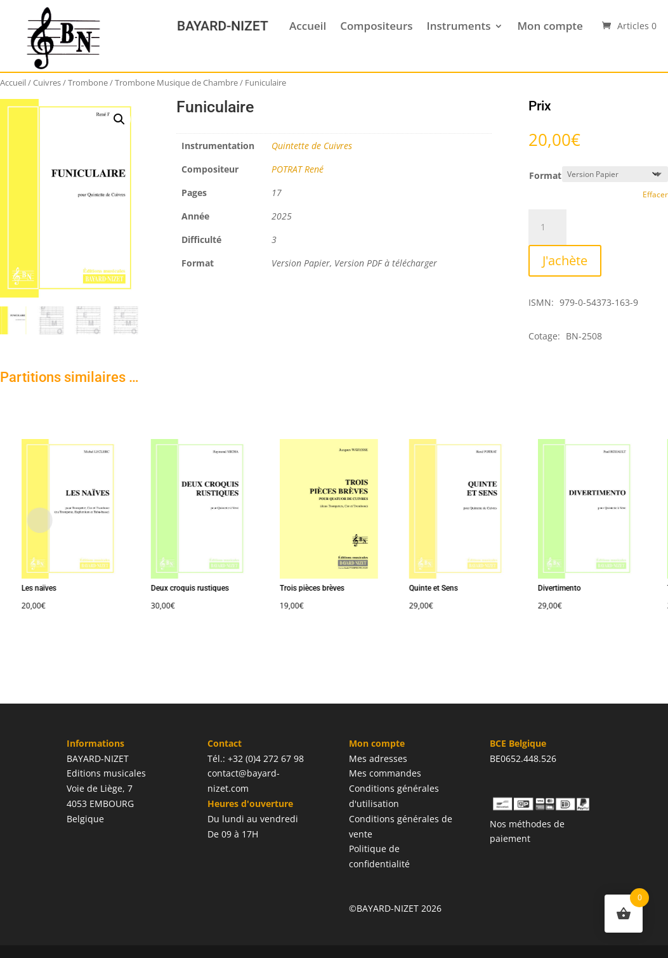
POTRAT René (298, 169)
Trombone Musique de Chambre (176, 82)
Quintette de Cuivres (312, 146)
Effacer (655, 194)
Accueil (307, 25)
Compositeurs (376, 25)
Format (545, 175)
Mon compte (549, 25)
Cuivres (47, 82)
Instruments (459, 25)
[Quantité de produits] (547, 227)
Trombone (88, 82)
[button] (119, 119)
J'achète (564, 260)
